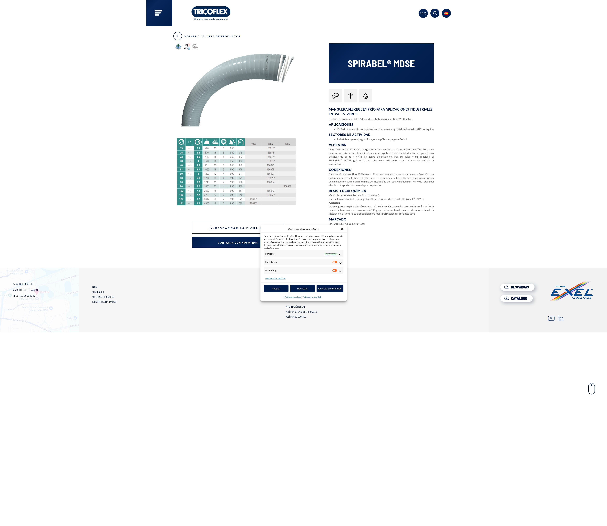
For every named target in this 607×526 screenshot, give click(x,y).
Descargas (516, 287)
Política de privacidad (311, 297)
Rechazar (302, 288)
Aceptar (276, 288)
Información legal (295, 306)
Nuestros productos (103, 296)
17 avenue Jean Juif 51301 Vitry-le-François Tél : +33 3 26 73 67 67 (26, 289)
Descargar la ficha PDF (238, 228)
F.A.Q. (423, 13)
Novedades (98, 291)
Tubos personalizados (104, 301)
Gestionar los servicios (275, 278)
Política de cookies (293, 297)
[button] (341, 229)
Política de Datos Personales (301, 311)
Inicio (94, 286)
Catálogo (515, 298)
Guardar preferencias (330, 288)
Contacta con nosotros (238, 242)
